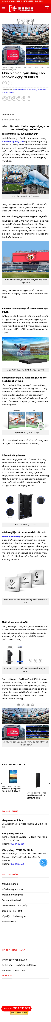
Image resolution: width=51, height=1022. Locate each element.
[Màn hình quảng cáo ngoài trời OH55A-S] (13, 776)
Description (8, 114)
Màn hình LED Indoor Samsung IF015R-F (36, 797)
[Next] (49, 789)
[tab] (25, 114)
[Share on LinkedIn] (29, 98)
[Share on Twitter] (14, 98)
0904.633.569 (17, 844)
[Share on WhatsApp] (4, 98)
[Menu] (3, 8)
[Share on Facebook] (9, 98)
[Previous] (2, 789)
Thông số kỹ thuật (11, 120)
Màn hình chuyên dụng (21, 67)
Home (4, 67)
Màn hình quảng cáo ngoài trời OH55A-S (11, 790)
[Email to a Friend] (19, 98)
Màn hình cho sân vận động (25, 89)
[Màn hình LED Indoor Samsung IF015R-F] (38, 780)
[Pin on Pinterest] (24, 98)
